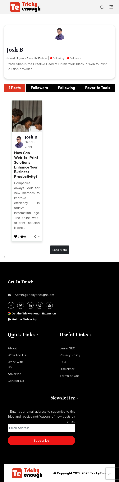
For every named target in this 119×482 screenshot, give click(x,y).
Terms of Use (70, 376)
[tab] (14, 88)
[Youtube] (49, 305)
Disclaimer (67, 369)
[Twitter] (20, 305)
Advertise (14, 374)
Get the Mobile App (26, 319)
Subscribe (41, 440)
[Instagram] (39, 305)
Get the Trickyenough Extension (34, 313)
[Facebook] (11, 305)
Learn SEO (67, 348)
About (12, 348)
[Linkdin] (30, 305)
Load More (59, 250)
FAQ (63, 362)
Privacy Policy (70, 355)
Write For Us (17, 355)
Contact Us (16, 381)
